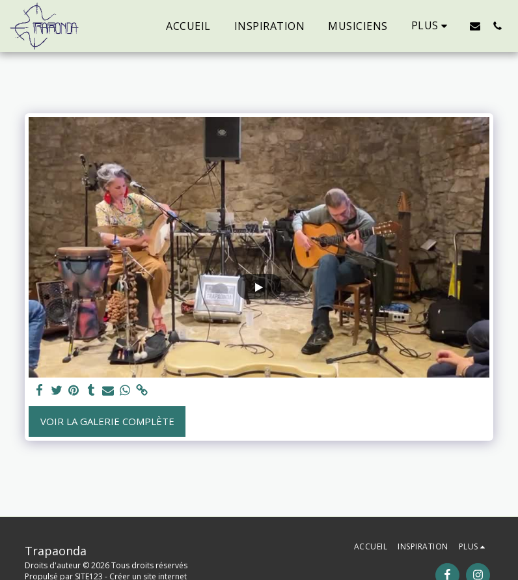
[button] (475, 25)
